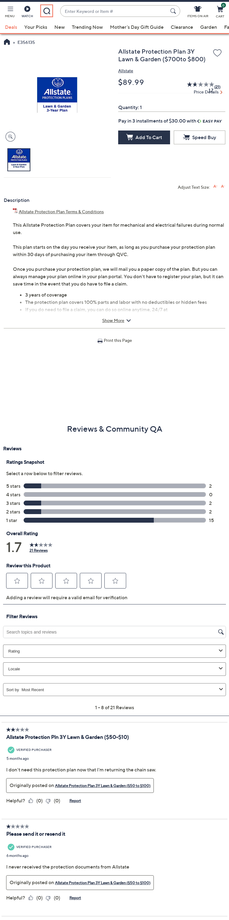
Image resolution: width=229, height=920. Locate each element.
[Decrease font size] (223, 186)
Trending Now (87, 27)
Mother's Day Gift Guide (137, 27)
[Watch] (27, 13)
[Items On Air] (197, 13)
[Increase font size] (215, 186)
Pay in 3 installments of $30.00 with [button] (170, 120)
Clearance (182, 27)
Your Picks (35, 27)
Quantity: (128, 107)
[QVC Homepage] (7, 42)
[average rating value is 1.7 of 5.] (197, 87)
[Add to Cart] (144, 137)
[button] (10, 13)
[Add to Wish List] (217, 53)
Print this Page (118, 340)
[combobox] (114, 11)
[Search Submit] (174, 11)
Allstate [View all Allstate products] (125, 70)
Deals (11, 27)
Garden (208, 27)
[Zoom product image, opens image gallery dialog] (9, 136)
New (59, 27)
